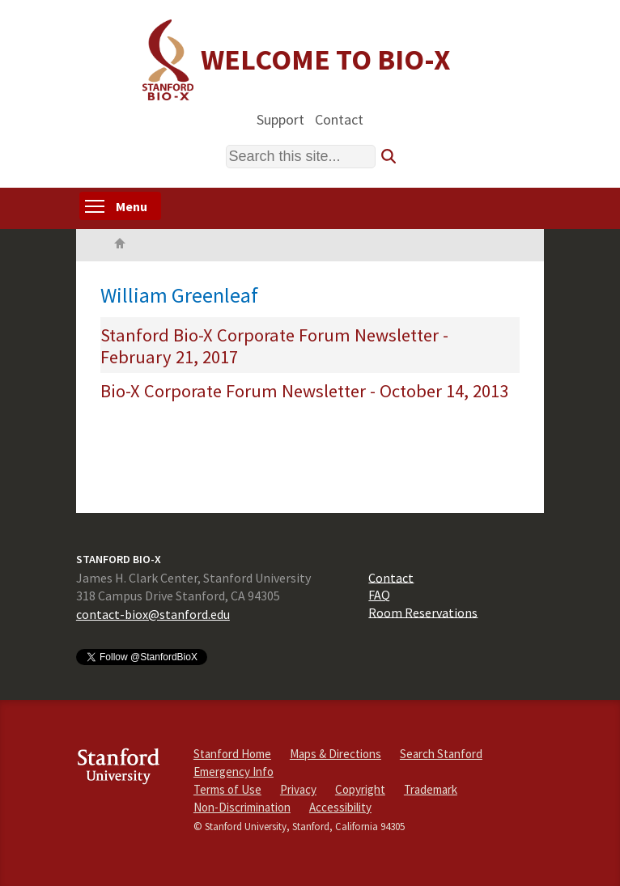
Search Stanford (441, 753)
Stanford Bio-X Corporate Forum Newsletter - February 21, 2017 (274, 346)
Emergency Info (233, 771)
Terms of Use (227, 789)
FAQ (379, 595)
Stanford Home (232, 753)
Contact (339, 118)
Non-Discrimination (242, 807)
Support (280, 118)
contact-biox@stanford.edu (153, 614)
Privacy (298, 789)
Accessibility (340, 807)
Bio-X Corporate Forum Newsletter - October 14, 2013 (304, 390)
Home (120, 245)
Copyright (360, 789)
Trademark (430, 789)
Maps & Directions (335, 753)
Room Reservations (423, 612)
